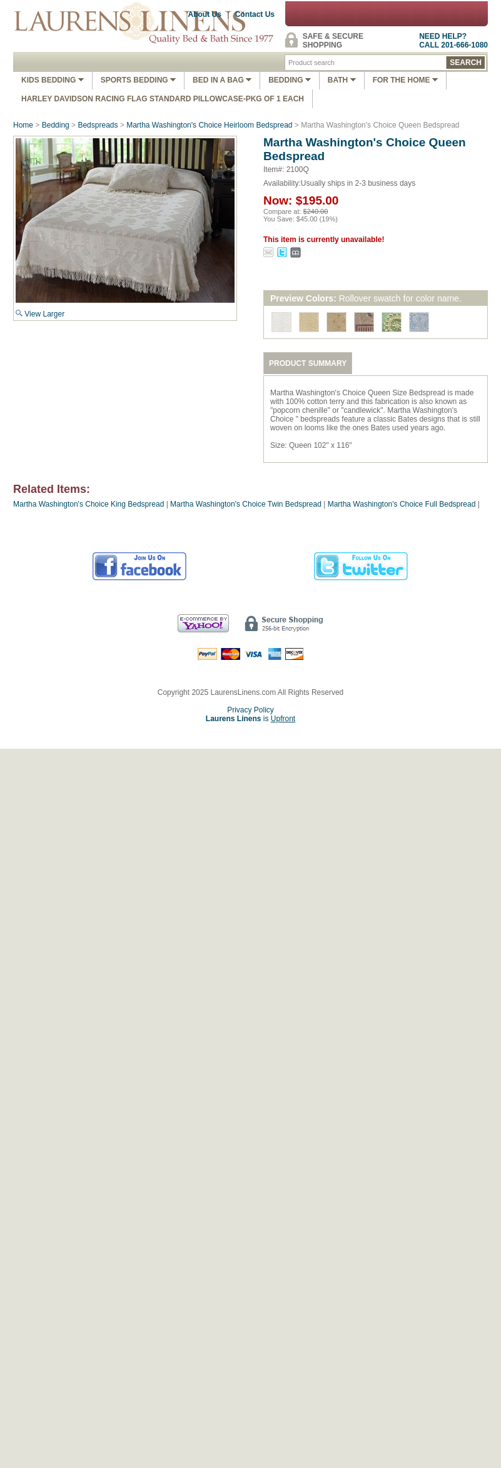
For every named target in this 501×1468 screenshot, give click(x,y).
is (250, 718)
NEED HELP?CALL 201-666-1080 (453, 40)
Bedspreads (98, 125)
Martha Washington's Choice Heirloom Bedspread (209, 125)
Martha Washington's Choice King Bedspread (88, 504)
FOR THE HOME (405, 80)
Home (23, 125)
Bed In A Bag (222, 80)
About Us (204, 14)
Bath (342, 80)
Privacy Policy (250, 710)
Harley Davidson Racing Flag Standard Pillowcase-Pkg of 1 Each (162, 98)
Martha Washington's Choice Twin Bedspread (245, 504)
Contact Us (255, 14)
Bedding (289, 80)
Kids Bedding (52, 80)
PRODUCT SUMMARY (308, 363)
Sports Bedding (138, 80)
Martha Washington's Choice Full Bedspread (402, 504)
